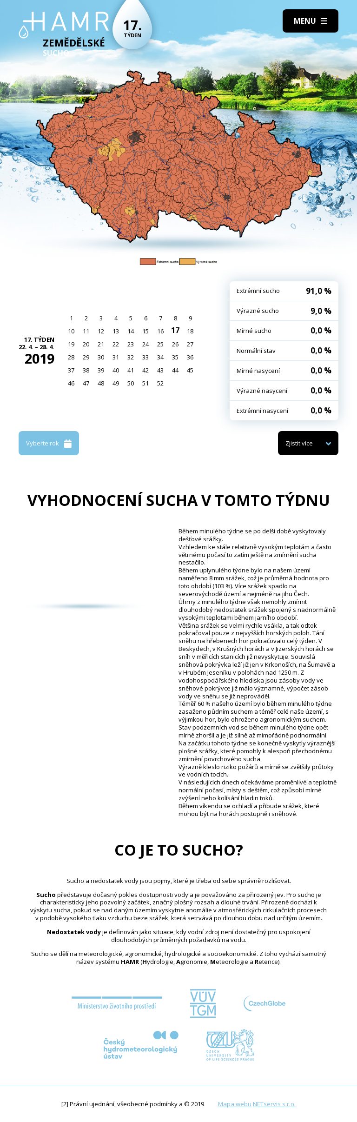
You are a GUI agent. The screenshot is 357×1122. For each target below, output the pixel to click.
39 (101, 370)
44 (175, 370)
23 (130, 344)
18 (190, 331)
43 (160, 370)
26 (175, 344)
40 (115, 370)
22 (115, 344)
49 (115, 383)
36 (190, 357)
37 (71, 370)
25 (160, 344)
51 (145, 383)
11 (86, 331)
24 (145, 344)
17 (175, 330)
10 (71, 331)
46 (71, 383)
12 (101, 331)
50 (130, 383)
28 (71, 357)
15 (145, 331)
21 (101, 344)
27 (190, 344)
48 (101, 383)
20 (86, 344)
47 (86, 383)
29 (86, 357)
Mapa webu (234, 1104)
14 (130, 331)
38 (86, 370)
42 (145, 370)
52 (160, 383)
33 (145, 357)
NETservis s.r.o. (274, 1104)
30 (101, 357)
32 (130, 357)
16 (160, 331)
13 (115, 331)
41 (130, 370)
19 (71, 344)
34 (160, 357)
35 (175, 357)
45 (190, 370)
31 (115, 357)
